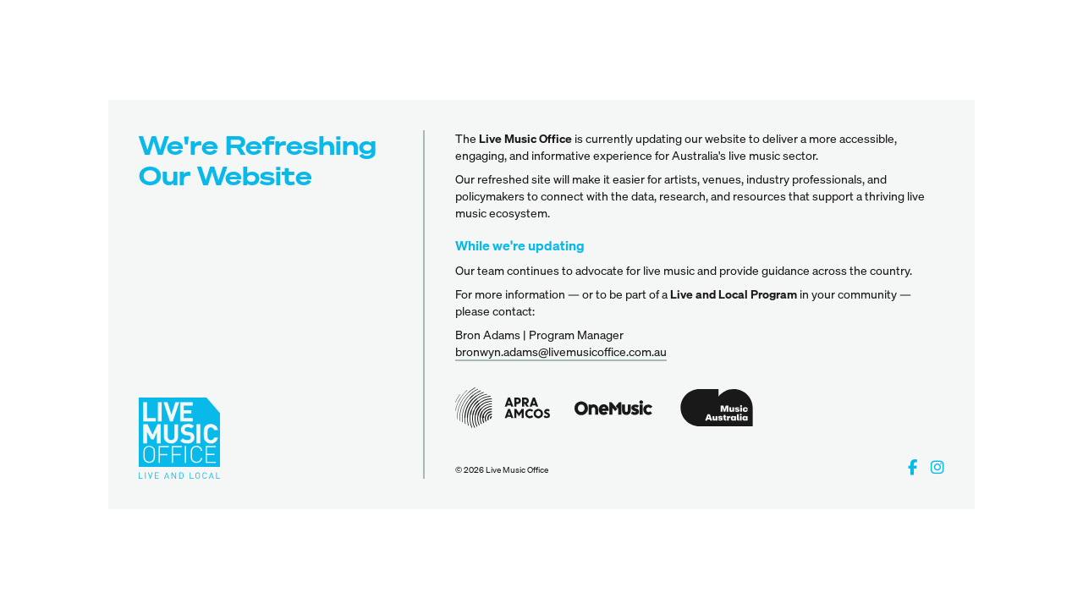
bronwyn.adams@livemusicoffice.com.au (561, 351)
